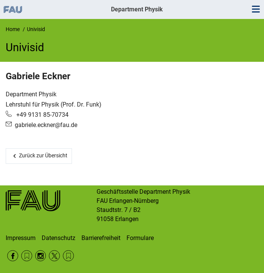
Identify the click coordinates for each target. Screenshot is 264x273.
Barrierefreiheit (100, 238)
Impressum (21, 238)
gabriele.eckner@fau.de (46, 125)
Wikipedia (68, 255)
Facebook (12, 255)
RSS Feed (26, 255)
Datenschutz (58, 238)
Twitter (54, 255)
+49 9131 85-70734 (42, 114)
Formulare (140, 238)
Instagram (40, 255)
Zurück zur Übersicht (43, 155)
